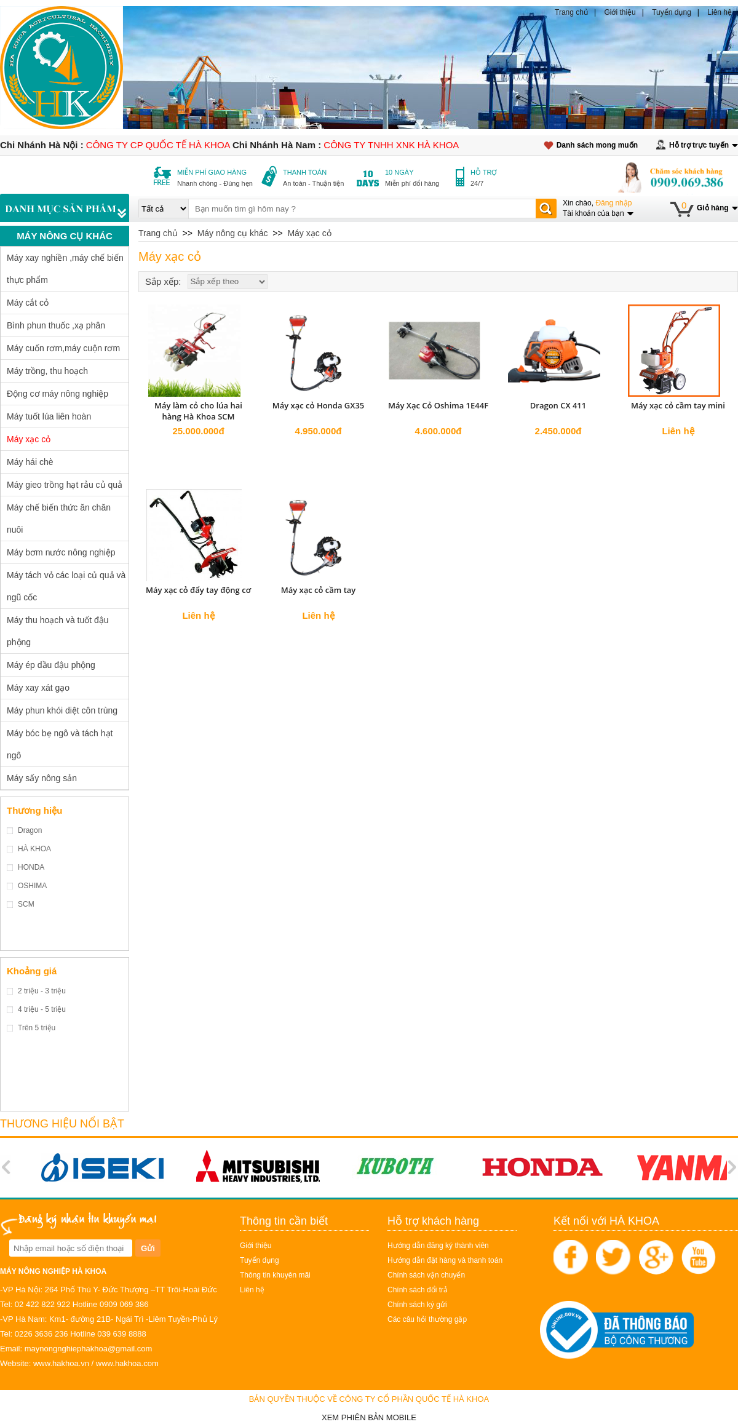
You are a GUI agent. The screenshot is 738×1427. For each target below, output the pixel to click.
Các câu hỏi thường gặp (427, 1319)
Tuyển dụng (671, 12)
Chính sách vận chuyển (426, 1275)
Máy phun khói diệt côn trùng (62, 710)
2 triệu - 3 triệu (42, 991)
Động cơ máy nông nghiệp (57, 394)
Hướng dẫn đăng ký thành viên (438, 1245)
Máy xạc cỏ (28, 439)
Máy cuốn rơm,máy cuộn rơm (63, 348)
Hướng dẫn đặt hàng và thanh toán (444, 1260)
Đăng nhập (613, 203)
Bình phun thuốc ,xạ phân (56, 325)
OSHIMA (32, 885)
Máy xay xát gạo (38, 688)
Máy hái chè (30, 462)
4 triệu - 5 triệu (42, 1009)
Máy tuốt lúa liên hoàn (49, 416)
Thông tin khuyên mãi (275, 1275)
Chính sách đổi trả (417, 1290)
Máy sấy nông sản (42, 778)
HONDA (31, 867)
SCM (26, 904)
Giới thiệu (619, 12)
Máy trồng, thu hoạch (47, 371)
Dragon (30, 830)
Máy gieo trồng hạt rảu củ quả (64, 485)
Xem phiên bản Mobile (369, 1417)
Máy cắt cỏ (28, 303)
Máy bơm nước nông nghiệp (61, 552)
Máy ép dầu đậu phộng (51, 665)
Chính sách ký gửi (417, 1304)
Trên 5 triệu (36, 1028)
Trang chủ (571, 12)
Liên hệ (719, 12)
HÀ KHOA (34, 849)
